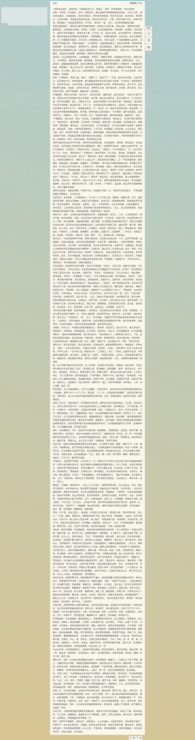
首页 (149, 28)
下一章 (139, 738)
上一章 (132, 738)
